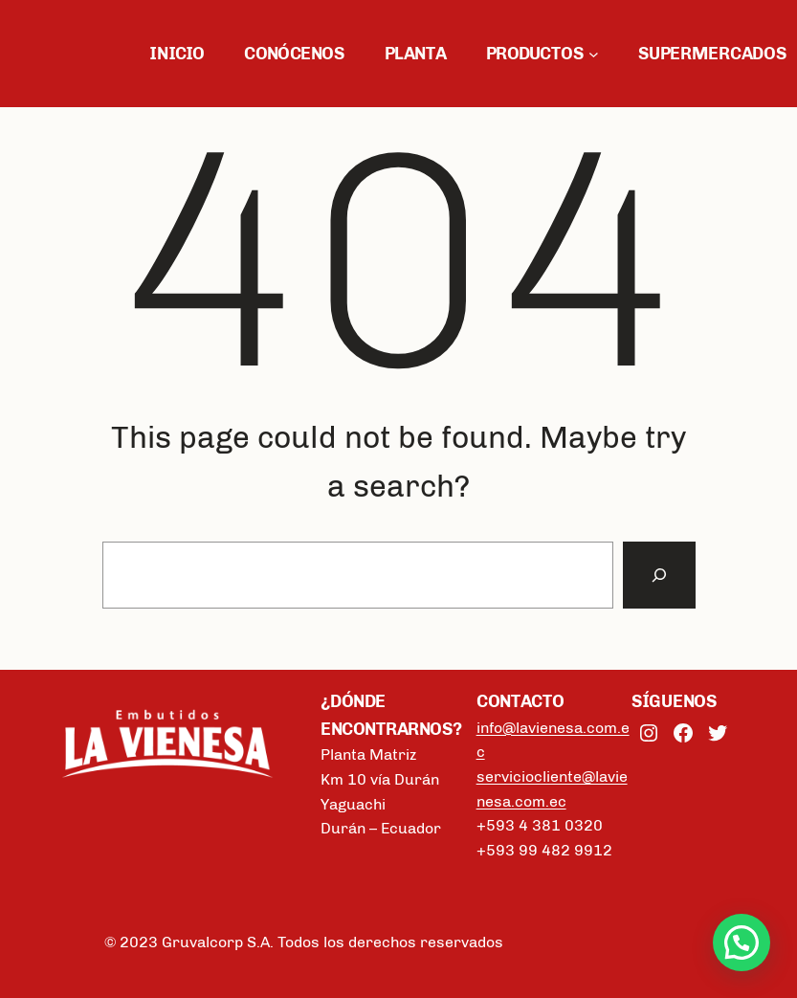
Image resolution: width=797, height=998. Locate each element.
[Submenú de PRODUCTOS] (593, 54)
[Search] (659, 575)
